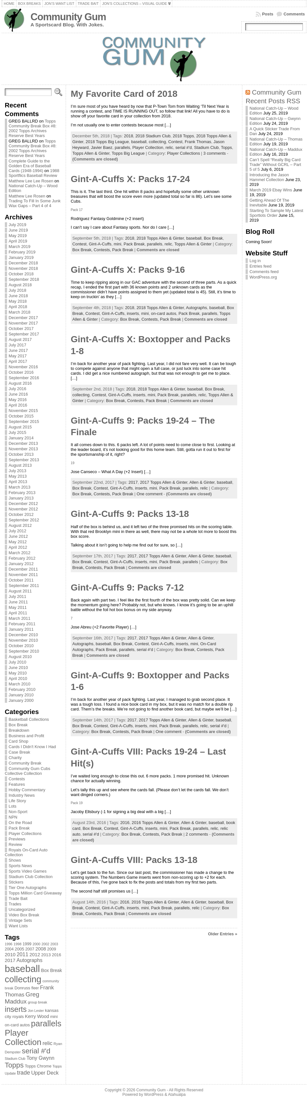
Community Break (25, 763)
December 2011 (23, 569)
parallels (122, 147)
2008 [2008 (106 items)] (40, 948)
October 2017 (21, 328)
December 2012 (23, 503)
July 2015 (17, 432)
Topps (226, 147)
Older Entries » (222, 933)
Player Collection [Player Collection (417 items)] (23, 1037)
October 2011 (21, 580)
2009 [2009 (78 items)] (51, 949)
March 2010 (20, 684)
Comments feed (263, 271)
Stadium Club (206, 147)
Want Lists (18, 925)
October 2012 (21, 514)
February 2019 (22, 252)
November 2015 (23, 410)
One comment (149, 493)
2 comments (197, 834)
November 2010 (23, 640)
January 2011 (21, 629)
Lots (12, 806)
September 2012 (24, 520)
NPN (13, 817)
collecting (157, 141)
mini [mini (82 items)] (54, 1016)
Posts (267, 14)
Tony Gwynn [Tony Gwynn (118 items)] (40, 1058)
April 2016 (18, 405)
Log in (255, 260)
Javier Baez (101, 147)
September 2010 (24, 651)
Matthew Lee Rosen (27, 196)
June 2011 (18, 602)
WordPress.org (263, 277)
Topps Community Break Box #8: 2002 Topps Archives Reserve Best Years (33, 128)
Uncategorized (22, 909)
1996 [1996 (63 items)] (9, 944)
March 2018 (20, 312)
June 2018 (18, 295)
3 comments (214, 153)
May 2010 (18, 673)
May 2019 (18, 235)
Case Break (19, 752)
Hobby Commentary (27, 789)
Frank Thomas (198, 141)
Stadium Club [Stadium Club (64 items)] (15, 1058)
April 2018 (18, 306)
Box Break (18, 724)
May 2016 (18, 399)
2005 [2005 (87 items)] (19, 949)
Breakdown (19, 730)
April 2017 (18, 361)
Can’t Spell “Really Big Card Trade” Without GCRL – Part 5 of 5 (275, 164)
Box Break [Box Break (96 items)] (51, 970)
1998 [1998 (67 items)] (18, 944)
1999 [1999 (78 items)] (27, 944)
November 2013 (23, 448)
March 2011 (20, 618)
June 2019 (18, 230)
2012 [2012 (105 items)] (35, 954)
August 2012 (20, 525)
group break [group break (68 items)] (37, 1002)
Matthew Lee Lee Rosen (31, 181)
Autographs (196, 307)
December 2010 (23, 634)
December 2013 (23, 443)
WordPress (153, 1094)
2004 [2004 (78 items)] (9, 949)
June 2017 (18, 350)
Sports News (20, 865)
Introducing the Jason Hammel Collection (269, 177)
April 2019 (18, 241)
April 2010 (18, 678)
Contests (17, 778)
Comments (294, 14)
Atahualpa (177, 1094)
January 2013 (21, 498)
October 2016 (21, 372)
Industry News (22, 795)
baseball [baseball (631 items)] (22, 968)
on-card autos (163, 313)
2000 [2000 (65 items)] (36, 944)
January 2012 (21, 563)
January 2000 (21, 700)
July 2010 (17, 662)
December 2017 (23, 317)
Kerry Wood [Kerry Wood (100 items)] (37, 1016)
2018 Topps (183, 135)
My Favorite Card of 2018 (124, 94)
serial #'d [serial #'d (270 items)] (36, 1051)
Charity (15, 757)
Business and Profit (26, 735)
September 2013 (24, 459)
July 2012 (17, 530)
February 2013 (22, 492)
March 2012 (20, 552)
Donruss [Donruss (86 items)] (22, 987)
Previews (17, 839)
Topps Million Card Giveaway (35, 893)
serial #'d (183, 147)
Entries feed (260, 266)
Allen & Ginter (201, 482)
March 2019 (20, 246)
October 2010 (21, 645)
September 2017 (24, 334)
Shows (15, 860)
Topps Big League (128, 153)
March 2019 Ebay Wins (270, 190)
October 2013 (21, 454)
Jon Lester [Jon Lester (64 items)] (36, 1011)
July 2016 (17, 388)
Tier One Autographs (28, 887)
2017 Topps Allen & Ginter (163, 482)
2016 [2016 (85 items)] (56, 954)
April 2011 (18, 612)
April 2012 (18, 547)
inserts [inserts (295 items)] (16, 1009)
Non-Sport (18, 811)
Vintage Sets (20, 920)
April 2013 (18, 481)
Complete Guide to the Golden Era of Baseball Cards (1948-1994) (30, 166)
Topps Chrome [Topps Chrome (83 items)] (38, 1066)
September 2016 (24, 377)
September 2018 (24, 279)
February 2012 (22, 558)
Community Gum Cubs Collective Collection (27, 771)
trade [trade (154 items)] (23, 1072)
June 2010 (18, 667)
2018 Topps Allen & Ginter (160, 238)
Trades (15, 904)
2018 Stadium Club (153, 135)
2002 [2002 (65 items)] (45, 944)
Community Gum (68, 17)
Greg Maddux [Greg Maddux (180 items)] (22, 998)
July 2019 (17, 224)
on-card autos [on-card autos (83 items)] (17, 1024)
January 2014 (21, 437)
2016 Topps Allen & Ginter (155, 822)
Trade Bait (18, 898)
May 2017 (18, 355)
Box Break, (83, 249)
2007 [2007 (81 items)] (29, 949)
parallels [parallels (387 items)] (46, 1023)
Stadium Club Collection (31, 876)
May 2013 (18, 476)
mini (117, 244)
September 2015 (24, 421)
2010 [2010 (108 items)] (10, 954)
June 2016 (18, 394)
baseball (138, 141)
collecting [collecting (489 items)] (23, 979)
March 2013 (20, 487)
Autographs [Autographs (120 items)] (29, 960)
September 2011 (24, 585)
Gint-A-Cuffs (100, 244)
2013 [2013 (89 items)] (46, 954)
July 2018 (17, 290)
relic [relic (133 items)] (47, 1043)
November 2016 (23, 366)
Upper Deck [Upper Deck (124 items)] (45, 1073)
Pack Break (19, 828)
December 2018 (23, 263)
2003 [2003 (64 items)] (54, 944)
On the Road (20, 822)
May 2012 (18, 541)
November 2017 (23, 323)
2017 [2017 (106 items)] (10, 960)
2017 (132, 482)
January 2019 (21, 257)
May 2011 (18, 607)
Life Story (17, 800)
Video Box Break (24, 914)
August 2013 (20, 465)
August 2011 (20, 591)
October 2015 (21, 416)
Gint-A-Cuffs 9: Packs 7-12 (127, 587)
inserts (133, 313)
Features (17, 784)
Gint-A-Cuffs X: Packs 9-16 (128, 270)
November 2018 (23, 268)
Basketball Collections (29, 719)
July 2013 (17, 470)
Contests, (103, 249)
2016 (124, 822)
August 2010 (20, 656)
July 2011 (17, 596)
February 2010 (22, 689)
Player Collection (147, 147)
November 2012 (23, 509)
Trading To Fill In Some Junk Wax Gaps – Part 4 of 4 (35, 203)
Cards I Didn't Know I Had (32, 746)
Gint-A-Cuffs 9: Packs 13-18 (130, 514)
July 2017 (17, 345)
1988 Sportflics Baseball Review (34, 173)
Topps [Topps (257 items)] (14, 1065)
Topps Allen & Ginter (90, 153)
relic (169, 147)
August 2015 (20, 427)
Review (15, 844)
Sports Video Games (28, 871)
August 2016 (20, 383)
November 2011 (23, 574)
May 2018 (18, 301)
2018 (128, 135)
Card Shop (18, 741)
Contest (175, 141)
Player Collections (25, 833)
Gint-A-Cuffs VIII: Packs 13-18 (134, 860)
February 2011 (22, 623)
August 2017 (20, 339)
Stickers (16, 882)
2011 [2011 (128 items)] (22, 954)
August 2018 (20, 284)
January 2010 (21, 694)
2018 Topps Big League (107, 141)
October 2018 (21, 273)
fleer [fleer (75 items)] (35, 988)
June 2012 (18, 536)
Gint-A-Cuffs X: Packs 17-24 (130, 179)
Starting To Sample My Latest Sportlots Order (276, 213)
